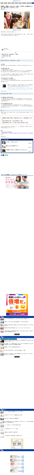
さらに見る (17, 334)
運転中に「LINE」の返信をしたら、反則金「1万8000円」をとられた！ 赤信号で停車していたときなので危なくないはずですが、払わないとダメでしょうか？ (18, 340)
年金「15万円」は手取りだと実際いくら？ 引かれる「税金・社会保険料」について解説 (14, 350)
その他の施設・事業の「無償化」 (6, 55)
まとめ (2, 57)
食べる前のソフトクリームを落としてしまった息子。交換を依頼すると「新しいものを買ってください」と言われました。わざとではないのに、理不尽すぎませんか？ (18, 354)
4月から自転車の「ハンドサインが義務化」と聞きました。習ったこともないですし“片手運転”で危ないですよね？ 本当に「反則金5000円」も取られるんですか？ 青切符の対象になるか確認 (18, 344)
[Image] (17, 1)
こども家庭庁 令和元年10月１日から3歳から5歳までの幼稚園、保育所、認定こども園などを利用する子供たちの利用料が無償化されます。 (17, 133)
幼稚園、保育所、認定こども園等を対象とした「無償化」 (10, 54)
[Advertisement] (17, 42)
